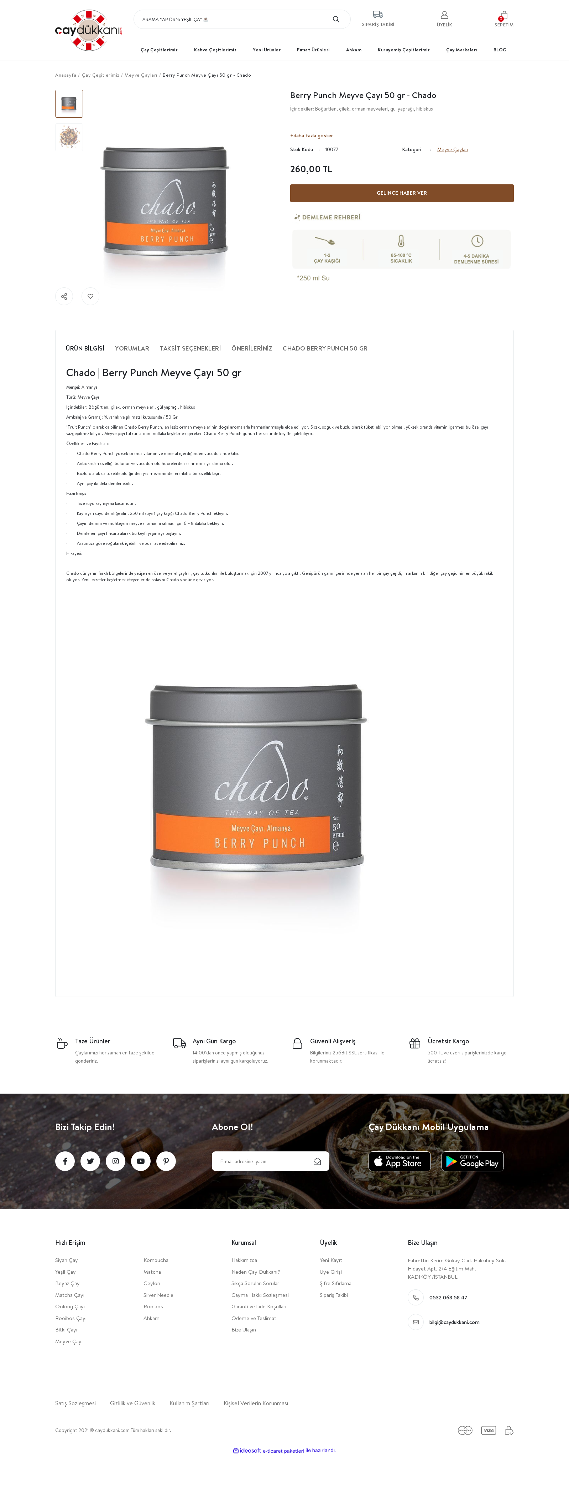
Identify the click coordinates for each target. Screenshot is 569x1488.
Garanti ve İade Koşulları (258, 1306)
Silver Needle (158, 1295)
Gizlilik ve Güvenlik (132, 1403)
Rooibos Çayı (71, 1318)
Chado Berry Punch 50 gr (325, 348)
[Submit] (317, 1161)
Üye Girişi (331, 1271)
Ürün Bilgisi (85, 348)
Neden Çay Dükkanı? (255, 1271)
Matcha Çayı (69, 1295)
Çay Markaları (461, 49)
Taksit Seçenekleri (190, 348)
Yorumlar (132, 348)
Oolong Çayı (70, 1306)
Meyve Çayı (69, 1341)
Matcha (152, 1271)
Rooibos (153, 1306)
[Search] (242, 19)
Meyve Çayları (452, 149)
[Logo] (88, 29)
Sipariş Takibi (334, 1295)
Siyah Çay (66, 1260)
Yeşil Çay (65, 1271)
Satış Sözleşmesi (75, 1403)
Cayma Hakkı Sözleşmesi (260, 1295)
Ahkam (151, 1318)
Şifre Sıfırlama (335, 1283)
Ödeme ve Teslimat (253, 1318)
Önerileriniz (251, 348)
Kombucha (155, 1260)
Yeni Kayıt (331, 1260)
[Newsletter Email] (270, 1161)
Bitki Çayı (66, 1329)
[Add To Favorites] (90, 296)
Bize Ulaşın (243, 1329)
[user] (444, 19)
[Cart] (504, 19)
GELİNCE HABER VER (402, 192)
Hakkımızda (244, 1260)
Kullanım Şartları (189, 1403)
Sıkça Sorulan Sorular (255, 1283)
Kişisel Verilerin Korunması (256, 1403)
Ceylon (151, 1283)
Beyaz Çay (67, 1283)
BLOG (500, 49)
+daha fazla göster (311, 135)
